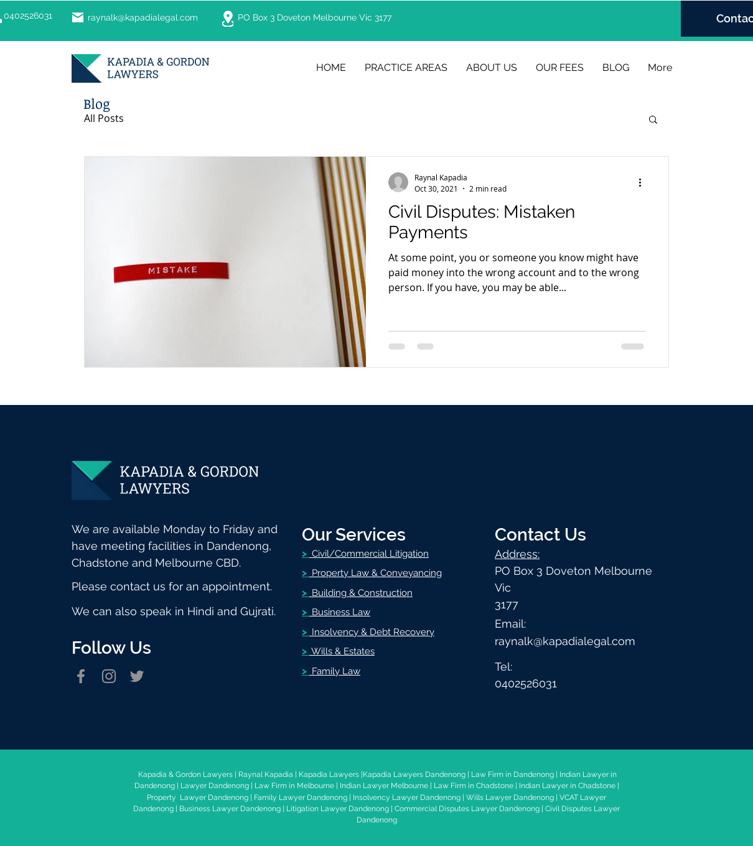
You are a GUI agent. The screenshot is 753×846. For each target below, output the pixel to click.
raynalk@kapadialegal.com (143, 17)
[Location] (227, 19)
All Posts (104, 118)
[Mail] (77, 17)
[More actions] (644, 182)
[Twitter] (137, 676)
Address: (517, 553)
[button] (653, 120)
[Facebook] (81, 676)
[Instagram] (109, 676)
